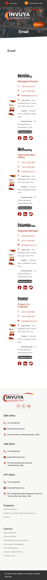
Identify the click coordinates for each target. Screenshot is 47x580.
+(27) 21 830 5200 (28, 167)
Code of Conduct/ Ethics (13, 552)
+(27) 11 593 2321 (28, 241)
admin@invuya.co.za (28, 245)
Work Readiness (10, 532)
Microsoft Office (10, 536)
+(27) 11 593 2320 (28, 91)
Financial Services (10, 509)
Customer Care (9, 556)
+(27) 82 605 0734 (28, 86)
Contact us (39, 24)
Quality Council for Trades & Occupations (20, 513)
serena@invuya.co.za (29, 321)
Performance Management (14, 544)
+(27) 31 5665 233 (28, 316)
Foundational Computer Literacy (16, 540)
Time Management (11, 548)
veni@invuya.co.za (28, 172)
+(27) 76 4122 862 (28, 162)
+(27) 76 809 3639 (28, 312)
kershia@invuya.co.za (29, 96)
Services (7, 517)
